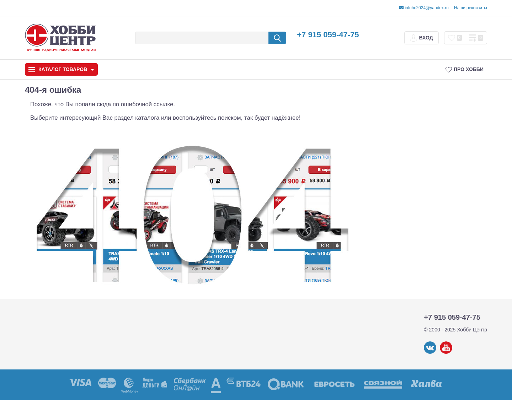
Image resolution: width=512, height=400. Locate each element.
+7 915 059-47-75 (328, 34)
